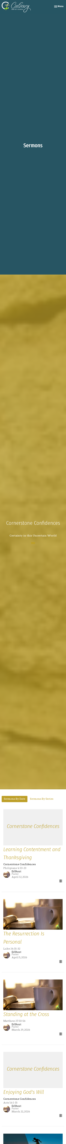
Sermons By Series (41, 798)
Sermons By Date (14, 798)
